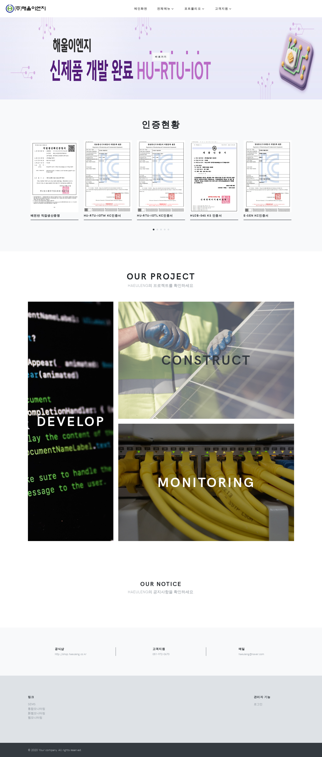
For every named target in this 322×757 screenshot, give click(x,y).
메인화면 (140, 8)
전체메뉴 (163, 8)
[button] (153, 229)
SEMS (32, 704)
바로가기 (161, 56)
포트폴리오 (192, 8)
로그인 (258, 704)
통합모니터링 (36, 708)
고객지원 (221, 8)
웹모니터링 (35, 717)
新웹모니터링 (36, 713)
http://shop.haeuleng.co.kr (70, 654)
